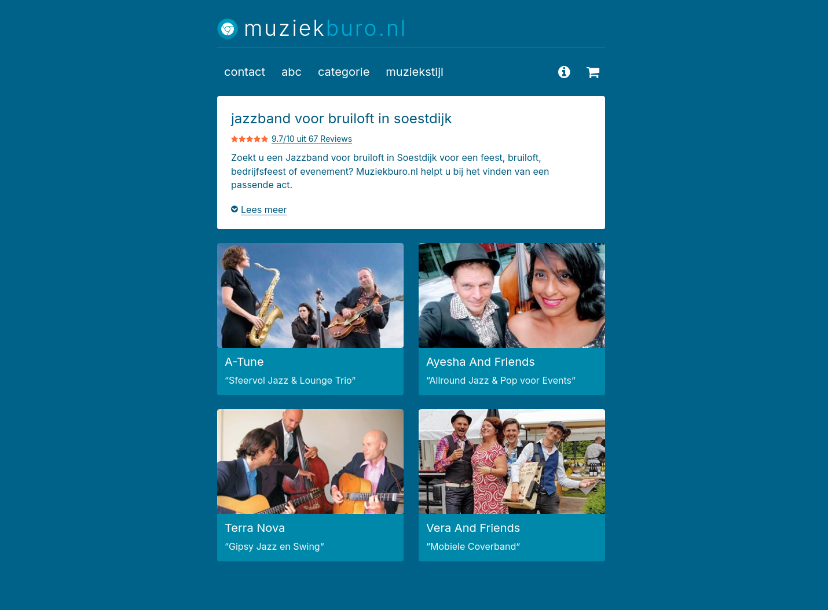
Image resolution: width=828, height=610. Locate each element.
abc (291, 72)
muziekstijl (415, 72)
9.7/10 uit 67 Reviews (312, 139)
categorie (343, 72)
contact (244, 72)
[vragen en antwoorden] (564, 72)
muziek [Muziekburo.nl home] (325, 28)
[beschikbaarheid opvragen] (593, 72)
